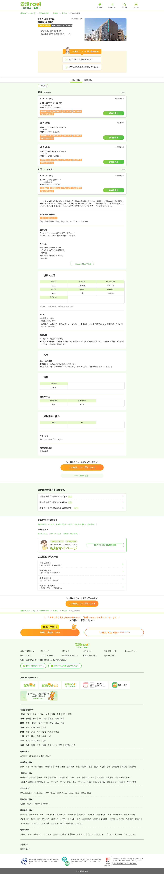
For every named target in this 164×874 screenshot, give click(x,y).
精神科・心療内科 (117, 819)
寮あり (90, 834)
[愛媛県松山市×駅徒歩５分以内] (82, 502)
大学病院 (33, 778)
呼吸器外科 (117, 815)
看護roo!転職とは (27, 651)
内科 (42, 815)
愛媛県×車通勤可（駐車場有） (84, 524)
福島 (70, 714)
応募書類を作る (110, 651)
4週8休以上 (37, 834)
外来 (27, 767)
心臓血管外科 (129, 815)
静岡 (38, 727)
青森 (42, 714)
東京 (27, 723)
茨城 (51, 723)
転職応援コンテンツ (70, 655)
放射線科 (129, 819)
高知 (44, 741)
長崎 (44, 745)
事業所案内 (24, 849)
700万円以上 (74, 793)
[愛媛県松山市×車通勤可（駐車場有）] (82, 508)
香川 (33, 741)
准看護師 (33, 756)
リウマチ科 (24, 823)
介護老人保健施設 (27, 782)
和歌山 (56, 732)
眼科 (78, 819)
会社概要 (24, 845)
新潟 (35, 719)
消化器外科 (24, 819)
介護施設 (109, 778)
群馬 (63, 723)
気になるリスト (131, 651)
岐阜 (33, 727)
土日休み (47, 834)
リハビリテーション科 (40, 823)
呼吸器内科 (50, 815)
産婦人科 (71, 819)
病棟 (22, 767)
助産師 (48, 756)
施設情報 (88, 80)
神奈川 (34, 723)
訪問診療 (116, 767)
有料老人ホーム (43, 782)
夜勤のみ (46, 804)
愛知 (27, 727)
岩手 (47, 714)
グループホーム (79, 782)
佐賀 (38, 745)
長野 (62, 719)
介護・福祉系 (81, 767)
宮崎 (61, 745)
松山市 (64, 13)
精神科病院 (64, 778)
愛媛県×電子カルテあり (46, 524)
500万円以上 (50, 793)
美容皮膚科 (33, 815)
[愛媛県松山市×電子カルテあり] (82, 496)
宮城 (53, 714)
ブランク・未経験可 (114, 834)
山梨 (57, 719)
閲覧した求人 (25, 655)
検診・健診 (93, 767)
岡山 (33, 736)
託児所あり (99, 834)
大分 (55, 745)
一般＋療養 (43, 778)
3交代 (29, 804)
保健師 (41, 756)
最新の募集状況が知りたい (81, 59)
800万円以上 (86, 793)
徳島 (27, 741)
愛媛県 (55, 13)
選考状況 (65, 651)
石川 (46, 719)
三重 (44, 727)
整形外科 (45, 819)
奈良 (50, 732)
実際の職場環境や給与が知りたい (84, 67)
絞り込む (43, 86)
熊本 (49, 745)
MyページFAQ (109, 655)
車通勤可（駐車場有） (71, 534)
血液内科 (82, 815)
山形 (64, 714)
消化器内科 (61, 815)
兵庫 (38, 732)
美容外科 (24, 815)
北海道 (35, 714)
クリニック (75, 778)
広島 (27, 736)
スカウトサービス (48, 655)
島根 (44, 736)
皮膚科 (96, 819)
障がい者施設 (100, 782)
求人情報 (76, 80)
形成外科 (54, 819)
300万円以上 (25, 793)
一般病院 (24, 778)
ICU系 (57, 767)
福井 (51, 719)
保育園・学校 (105, 767)
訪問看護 (70, 767)
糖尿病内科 (101, 815)
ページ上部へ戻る (82, 476)
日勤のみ (37, 804)
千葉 (46, 723)
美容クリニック (88, 778)
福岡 (33, 745)
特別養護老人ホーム (123, 778)
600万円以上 (62, 793)
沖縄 (73, 745)
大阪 (27, 732)
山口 (50, 736)
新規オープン (25, 834)
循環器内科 (72, 815)
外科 (109, 815)
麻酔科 (137, 819)
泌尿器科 (104, 819)
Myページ (45, 651)
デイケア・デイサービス (61, 782)
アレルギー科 (56, 823)
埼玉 (40, 723)
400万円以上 (37, 793)
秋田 (59, 714)
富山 (40, 719)
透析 (63, 767)
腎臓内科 (91, 815)
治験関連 (132, 767)
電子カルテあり (43, 534)
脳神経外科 (35, 819)
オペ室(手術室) (37, 767)
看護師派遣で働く (90, 655)
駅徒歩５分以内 (55, 534)
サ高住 (89, 782)
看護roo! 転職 (44, 13)
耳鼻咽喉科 (86, 819)
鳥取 (38, 736)
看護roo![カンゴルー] (27, 13)
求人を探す (87, 651)
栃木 (57, 723)
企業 (134, 782)
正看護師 (24, 756)
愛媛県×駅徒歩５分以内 (64, 524)
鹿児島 (67, 745)
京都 (33, 732)
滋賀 (44, 732)
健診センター (112, 782)
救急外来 (49, 767)
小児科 (63, 819)
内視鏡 (124, 767)
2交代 (22, 804)
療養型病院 (53, 778)
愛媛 (38, 741)
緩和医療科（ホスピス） (73, 823)
